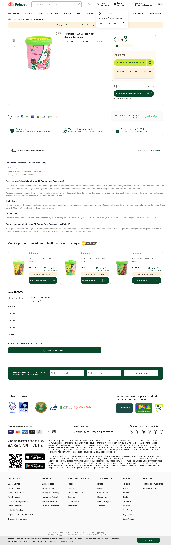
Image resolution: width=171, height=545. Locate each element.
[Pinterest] (143, 432)
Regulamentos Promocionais (21, 514)
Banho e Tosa (48, 484)
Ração (70, 484)
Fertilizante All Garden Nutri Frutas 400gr (42, 260)
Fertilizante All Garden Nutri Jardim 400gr (145, 260)
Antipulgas (72, 506)
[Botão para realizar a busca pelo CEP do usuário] (123, 23)
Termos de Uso (150, 488)
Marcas (79, 13)
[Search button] (79, 4)
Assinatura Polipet (50, 497)
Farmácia (67, 13)
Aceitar (148, 540)
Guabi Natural (128, 519)
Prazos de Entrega (16, 493)
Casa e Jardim (17, 20)
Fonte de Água (104, 501)
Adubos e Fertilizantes (34, 20)
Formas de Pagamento (18, 501)
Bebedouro (102, 497)
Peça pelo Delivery (50, 493)
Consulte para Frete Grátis (42, 274)
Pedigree (126, 501)
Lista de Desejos (15, 510)
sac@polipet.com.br (102, 431)
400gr (120, 39)
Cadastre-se (146, 5)
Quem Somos (14, 484)
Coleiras (71, 497)
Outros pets (53, 13)
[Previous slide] (6, 268)
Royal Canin (127, 514)
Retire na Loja (48, 488)
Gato (40, 13)
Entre (137, 5)
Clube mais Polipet (50, 506)
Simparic (126, 488)
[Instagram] (131, 432)
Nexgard (126, 484)
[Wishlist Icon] (88, 4)
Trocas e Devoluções (17, 519)
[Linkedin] (161, 432)
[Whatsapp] (149, 432)
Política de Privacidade (153, 484)
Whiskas (126, 506)
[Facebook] (137, 432)
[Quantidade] (148, 86)
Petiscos (71, 488)
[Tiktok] (155, 432)
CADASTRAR (141, 373)
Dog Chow (127, 510)
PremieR (126, 493)
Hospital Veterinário (50, 501)
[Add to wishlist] (59, 33)
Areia (99, 488)
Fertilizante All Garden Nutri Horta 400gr (93, 260)
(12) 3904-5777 (81, 431)
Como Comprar (14, 506)
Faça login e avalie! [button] (54, 350)
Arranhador (102, 506)
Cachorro (29, 13)
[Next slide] (165, 268)
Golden (125, 497)
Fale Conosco (14, 497)
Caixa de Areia (103, 493)
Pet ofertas (138, 13)
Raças (90, 13)
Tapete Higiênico (75, 493)
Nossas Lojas (14, 488)
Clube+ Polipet (155, 13)
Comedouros (73, 501)
